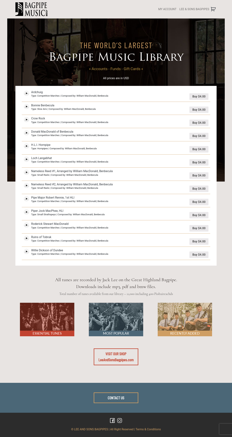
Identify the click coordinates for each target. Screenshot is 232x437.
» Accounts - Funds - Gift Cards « (116, 69)
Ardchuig (37, 92)
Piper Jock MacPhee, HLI (47, 211)
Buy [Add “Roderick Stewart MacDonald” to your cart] (199, 228)
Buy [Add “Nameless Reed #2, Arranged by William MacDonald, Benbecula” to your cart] (199, 188)
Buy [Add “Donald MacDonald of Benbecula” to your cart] (199, 136)
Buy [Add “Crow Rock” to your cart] (199, 122)
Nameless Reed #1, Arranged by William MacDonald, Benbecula (72, 171)
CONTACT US (116, 397)
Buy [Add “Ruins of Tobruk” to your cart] (199, 241)
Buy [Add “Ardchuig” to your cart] (199, 96)
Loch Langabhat (41, 158)
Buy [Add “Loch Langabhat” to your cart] (199, 162)
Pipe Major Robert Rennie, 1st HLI (52, 197)
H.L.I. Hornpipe (40, 145)
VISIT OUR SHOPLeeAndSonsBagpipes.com (116, 356)
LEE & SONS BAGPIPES (194, 9)
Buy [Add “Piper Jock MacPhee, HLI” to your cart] (199, 215)
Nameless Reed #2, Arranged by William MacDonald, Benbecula (72, 184)
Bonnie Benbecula (42, 105)
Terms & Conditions (148, 429)
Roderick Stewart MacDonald (50, 224)
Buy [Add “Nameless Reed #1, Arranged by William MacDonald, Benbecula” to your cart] (199, 175)
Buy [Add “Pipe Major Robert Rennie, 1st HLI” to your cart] (199, 202)
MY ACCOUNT (167, 9)
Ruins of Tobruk (41, 237)
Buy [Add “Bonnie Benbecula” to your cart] (199, 109)
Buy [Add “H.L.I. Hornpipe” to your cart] (199, 149)
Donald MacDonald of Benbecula (52, 131)
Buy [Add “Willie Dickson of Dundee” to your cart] (199, 254)
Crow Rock (38, 118)
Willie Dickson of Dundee (47, 250)
